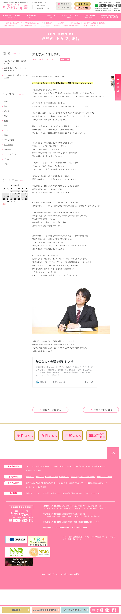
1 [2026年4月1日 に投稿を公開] (11, 191)
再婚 (6, 135)
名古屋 (6, 111)
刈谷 (6, 116)
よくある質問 (45, 26)
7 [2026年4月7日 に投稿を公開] (7, 194)
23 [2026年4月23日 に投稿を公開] (15, 199)
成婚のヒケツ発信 (51, 466)
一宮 (6, 125)
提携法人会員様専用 (87, 477)
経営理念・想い (10, 26)
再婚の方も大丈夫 (89, 23)
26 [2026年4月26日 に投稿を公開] (26, 199)
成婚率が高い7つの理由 (34, 483)
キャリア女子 (9, 140)
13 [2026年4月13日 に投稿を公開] (4, 196)
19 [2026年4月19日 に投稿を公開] (26, 196)
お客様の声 (79, 466)
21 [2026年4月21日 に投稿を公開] (8, 199)
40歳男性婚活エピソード (13, 23)
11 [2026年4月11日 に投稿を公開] (22, 194)
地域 (6, 106)
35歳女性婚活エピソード (34, 23)
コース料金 (30, 487)
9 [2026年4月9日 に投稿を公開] (15, 194)
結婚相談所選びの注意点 (72, 493)
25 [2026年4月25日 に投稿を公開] (22, 199)
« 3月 (4, 204)
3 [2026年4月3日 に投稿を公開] (18, 191)
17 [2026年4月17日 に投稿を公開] (19, 196)
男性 (6, 101)
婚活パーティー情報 (104, 477)
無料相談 (7, 149)
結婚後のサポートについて (28, 26)
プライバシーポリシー (90, 26)
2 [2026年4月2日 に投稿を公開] (15, 191)
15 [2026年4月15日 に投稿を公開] (11, 196)
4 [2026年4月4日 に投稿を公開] (22, 191)
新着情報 (57, 26)
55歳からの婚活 (74, 23)
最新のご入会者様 (66, 466)
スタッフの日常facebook (95, 466)
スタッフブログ (10, 154)
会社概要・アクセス (33, 493)
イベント (7, 159)
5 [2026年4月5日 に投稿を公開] (26, 191)
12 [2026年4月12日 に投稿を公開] (26, 194)
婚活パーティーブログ (34, 470)
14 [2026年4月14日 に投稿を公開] (8, 196)
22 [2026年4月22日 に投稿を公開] (11, 199)
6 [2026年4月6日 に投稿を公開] (4, 194)
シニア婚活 (8, 145)
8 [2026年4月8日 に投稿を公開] (11, 194)
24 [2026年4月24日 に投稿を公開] (19, 199)
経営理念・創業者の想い (52, 493)
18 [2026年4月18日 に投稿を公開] (22, 196)
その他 (6, 164)
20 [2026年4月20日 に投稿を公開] (4, 199)
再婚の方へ (64, 477)
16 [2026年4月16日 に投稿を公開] (15, 196)
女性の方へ (61, 23)
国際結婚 (102, 23)
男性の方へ (50, 23)
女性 (6, 130)
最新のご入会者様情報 (71, 26)
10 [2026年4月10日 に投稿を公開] (19, 194)
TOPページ (30, 466)
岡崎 (6, 121)
